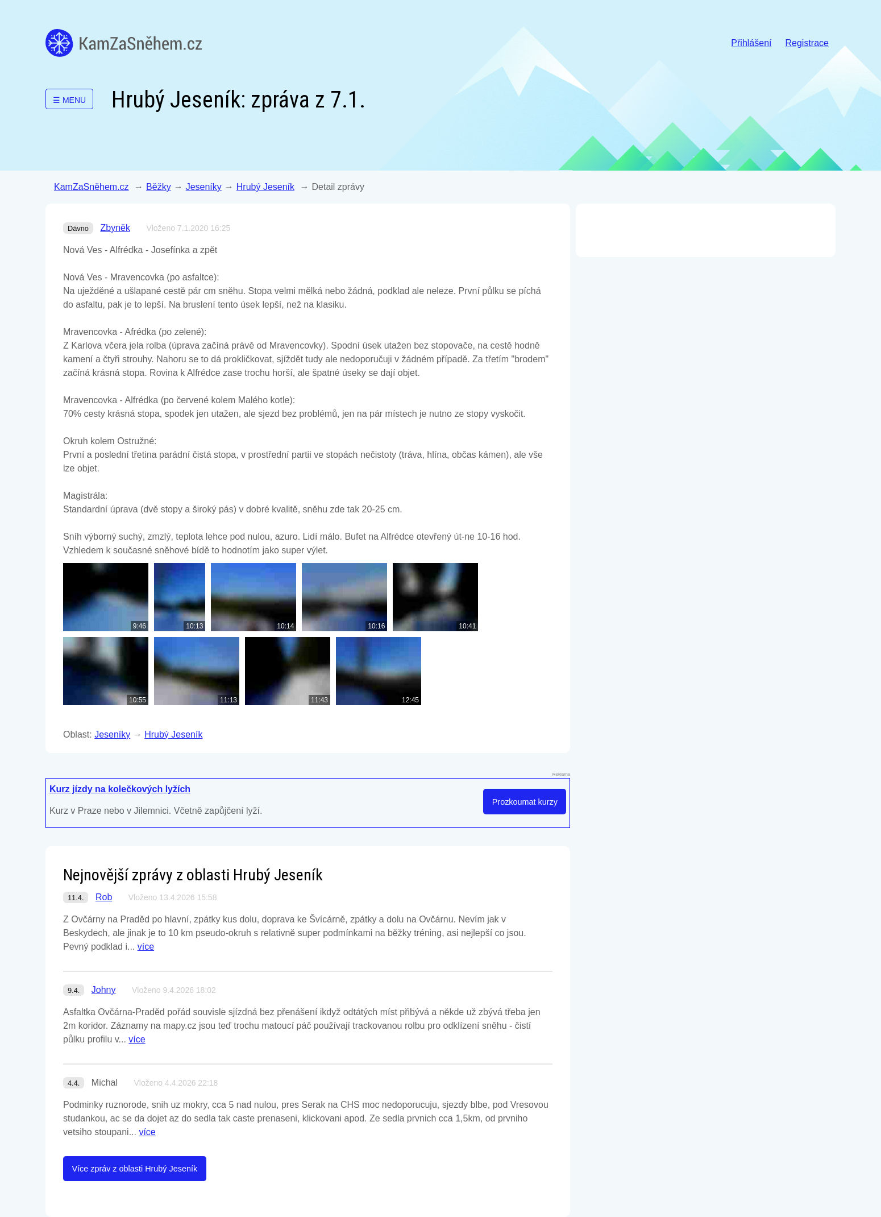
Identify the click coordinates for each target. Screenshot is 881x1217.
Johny (104, 990)
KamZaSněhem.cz (123, 42)
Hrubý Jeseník (265, 187)
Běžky (158, 187)
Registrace (807, 43)
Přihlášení (751, 43)
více (146, 946)
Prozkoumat (525, 801)
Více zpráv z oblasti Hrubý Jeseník (134, 1168)
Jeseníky (204, 187)
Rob (103, 897)
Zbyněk (115, 228)
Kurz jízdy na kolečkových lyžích (119, 789)
